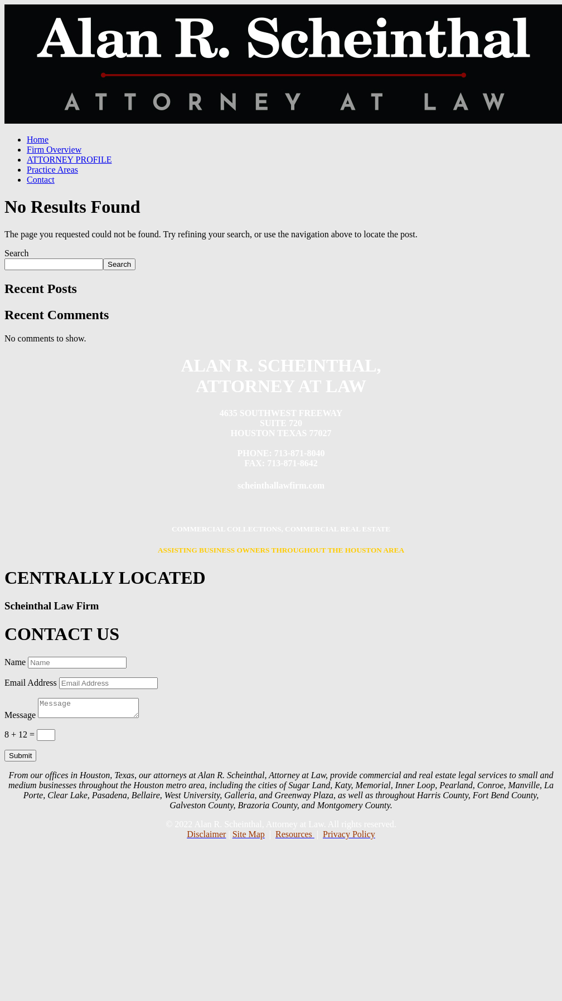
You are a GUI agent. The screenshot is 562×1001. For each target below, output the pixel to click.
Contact (41, 179)
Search (16, 253)
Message (20, 718)
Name (15, 662)
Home (38, 139)
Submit (20, 759)
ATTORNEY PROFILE (69, 159)
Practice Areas (52, 169)
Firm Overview (54, 149)
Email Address (30, 682)
